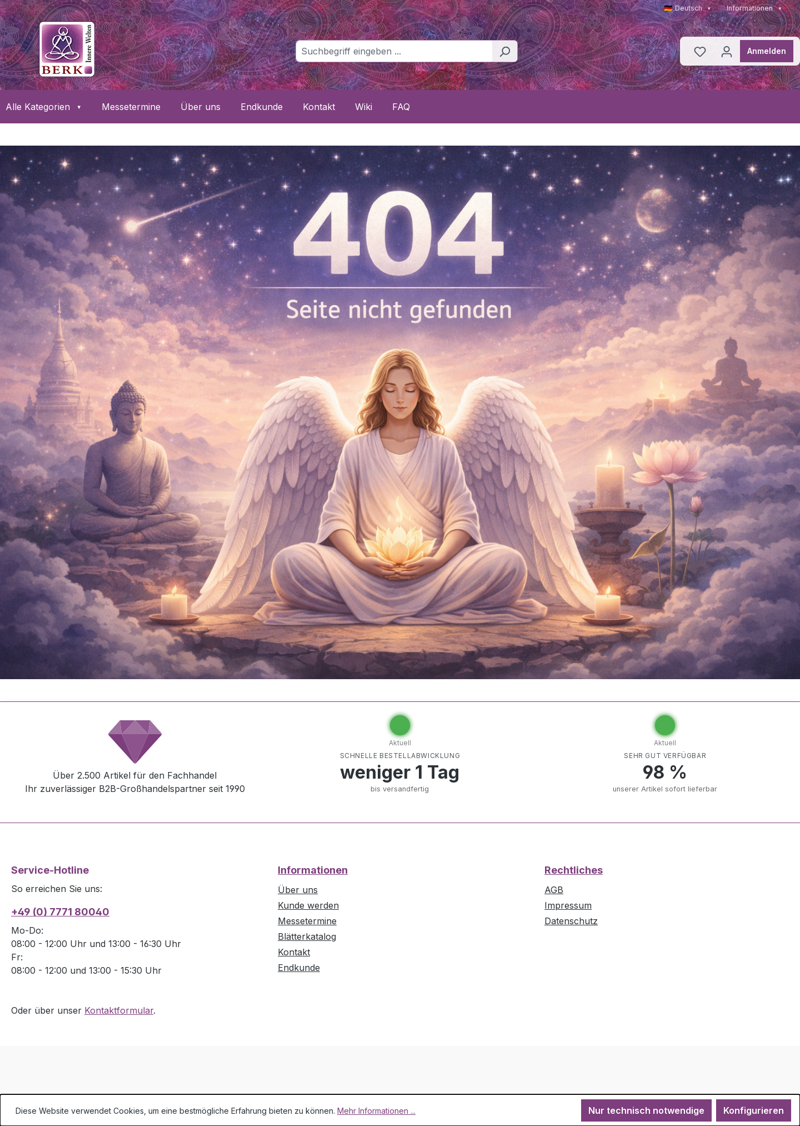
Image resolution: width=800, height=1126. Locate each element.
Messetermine (131, 106)
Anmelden (766, 51)
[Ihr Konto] (726, 51)
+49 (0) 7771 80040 (60, 912)
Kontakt (319, 106)
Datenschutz (571, 920)
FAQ (401, 106)
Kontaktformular (118, 1010)
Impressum (568, 905)
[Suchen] (505, 51)
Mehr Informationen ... (376, 1110)
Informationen (754, 8)
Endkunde (262, 106)
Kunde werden (308, 905)
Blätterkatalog (307, 936)
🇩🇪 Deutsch (688, 8)
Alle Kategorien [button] (44, 106)
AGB (553, 889)
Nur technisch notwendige (646, 1110)
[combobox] (394, 51)
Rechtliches (573, 870)
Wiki (363, 106)
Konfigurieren (753, 1110)
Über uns (201, 106)
